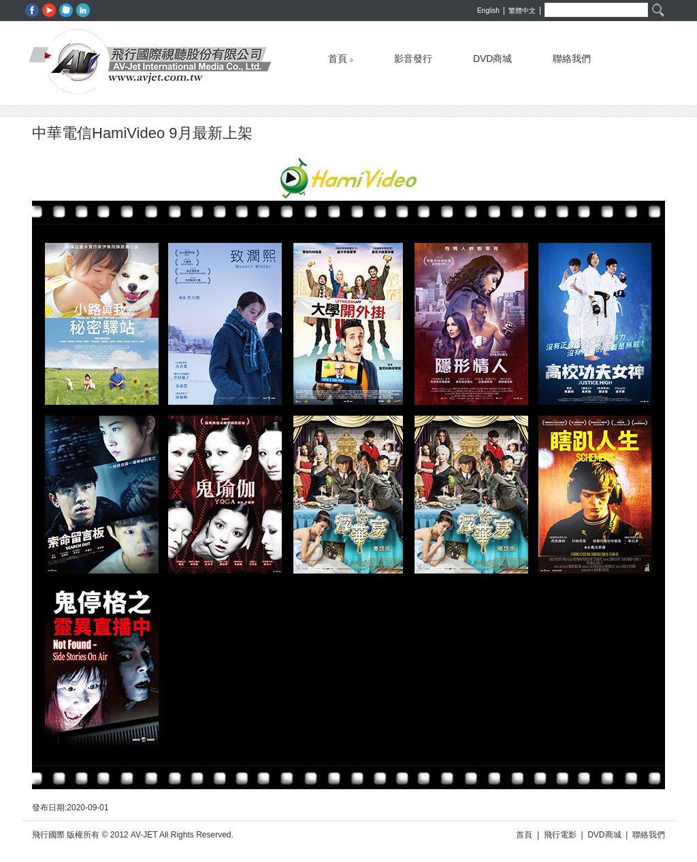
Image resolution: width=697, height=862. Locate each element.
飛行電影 (560, 835)
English (488, 10)
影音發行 (413, 55)
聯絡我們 (572, 55)
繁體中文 (522, 10)
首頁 (340, 55)
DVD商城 (493, 55)
